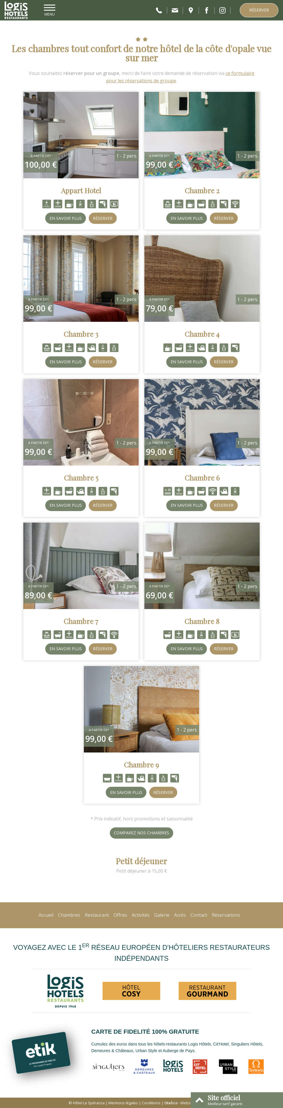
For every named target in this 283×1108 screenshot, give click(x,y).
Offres (120, 915)
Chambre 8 (202, 621)
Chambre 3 (81, 334)
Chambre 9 (141, 764)
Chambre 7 (81, 621)
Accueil (46, 915)
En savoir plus (66, 218)
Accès (180, 915)
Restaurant (97, 915)
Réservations (226, 915)
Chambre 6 (202, 477)
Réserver (259, 10)
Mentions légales (123, 1102)
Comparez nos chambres (141, 832)
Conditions (151, 1102)
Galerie (161, 915)
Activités (141, 915)
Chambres (69, 915)
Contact (198, 915)
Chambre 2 (202, 190)
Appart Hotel (81, 190)
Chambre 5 (81, 477)
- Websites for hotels (189, 1102)
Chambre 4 (202, 334)
